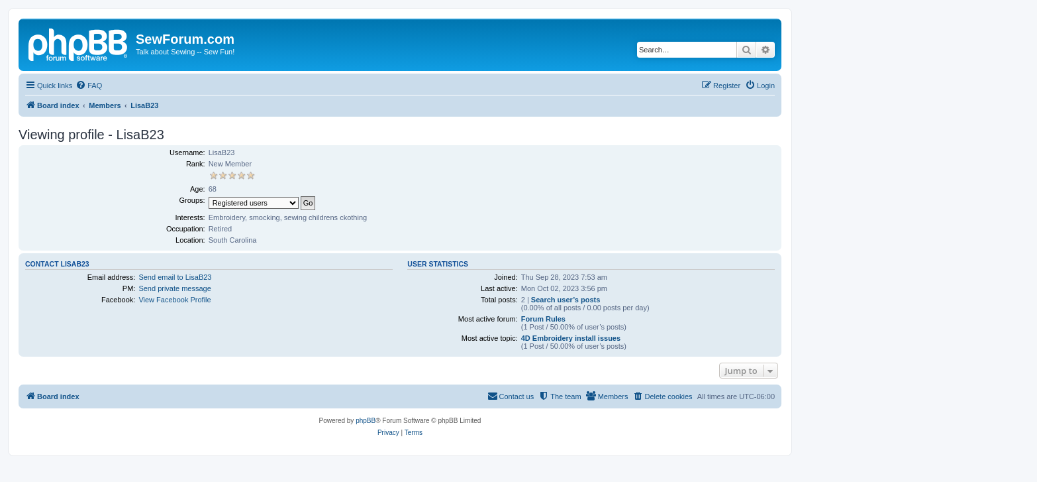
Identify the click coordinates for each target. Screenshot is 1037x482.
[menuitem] (88, 85)
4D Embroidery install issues (570, 338)
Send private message (174, 288)
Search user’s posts (566, 300)
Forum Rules (543, 319)
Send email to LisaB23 (174, 277)
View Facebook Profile (174, 300)
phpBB (365, 420)
